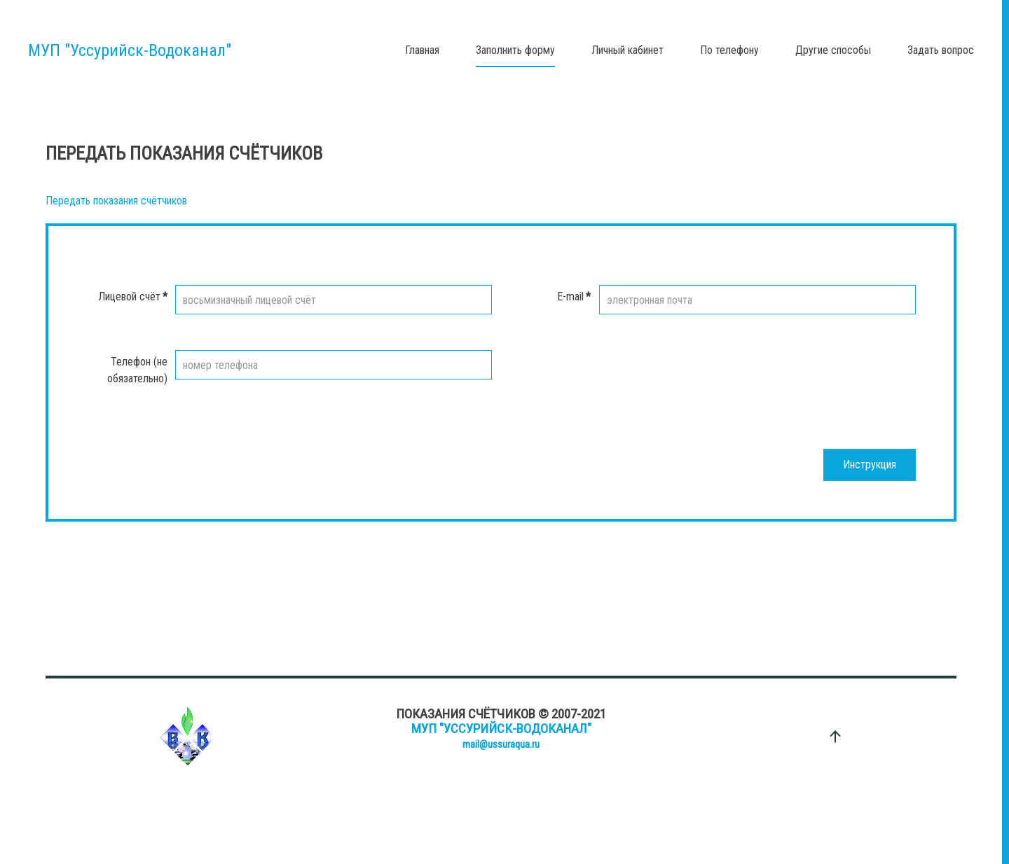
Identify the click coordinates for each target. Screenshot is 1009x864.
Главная (422, 50)
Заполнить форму (515, 50)
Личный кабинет (627, 50)
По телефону (729, 50)
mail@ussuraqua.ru (501, 744)
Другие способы (833, 50)
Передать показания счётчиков (116, 200)
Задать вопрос (940, 50)
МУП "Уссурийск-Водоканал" (501, 728)
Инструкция (869, 464)
